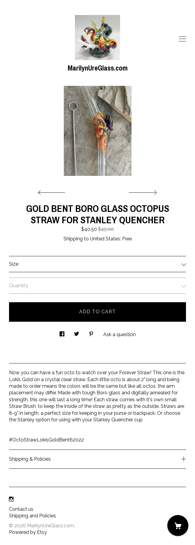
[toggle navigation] (182, 39)
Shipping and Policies (32, 516)
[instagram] (11, 499)
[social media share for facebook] (62, 332)
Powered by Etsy (28, 532)
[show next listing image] (142, 191)
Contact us (21, 509)
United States (105, 239)
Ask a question (119, 334)
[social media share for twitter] (76, 332)
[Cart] (177, 525)
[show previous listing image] (53, 191)
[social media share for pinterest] (91, 332)
